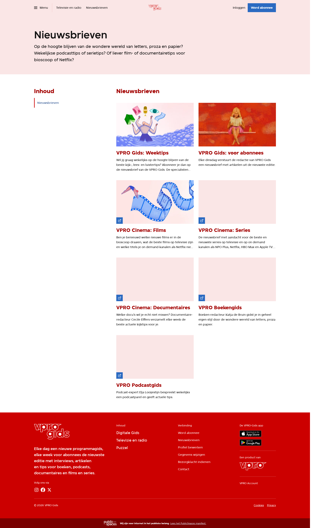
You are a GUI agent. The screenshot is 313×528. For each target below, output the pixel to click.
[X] (49, 489)
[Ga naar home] (155, 8)
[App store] (250, 433)
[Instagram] (36, 489)
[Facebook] (43, 489)
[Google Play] (250, 442)
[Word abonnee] (262, 7)
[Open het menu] (41, 7)
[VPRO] (253, 466)
